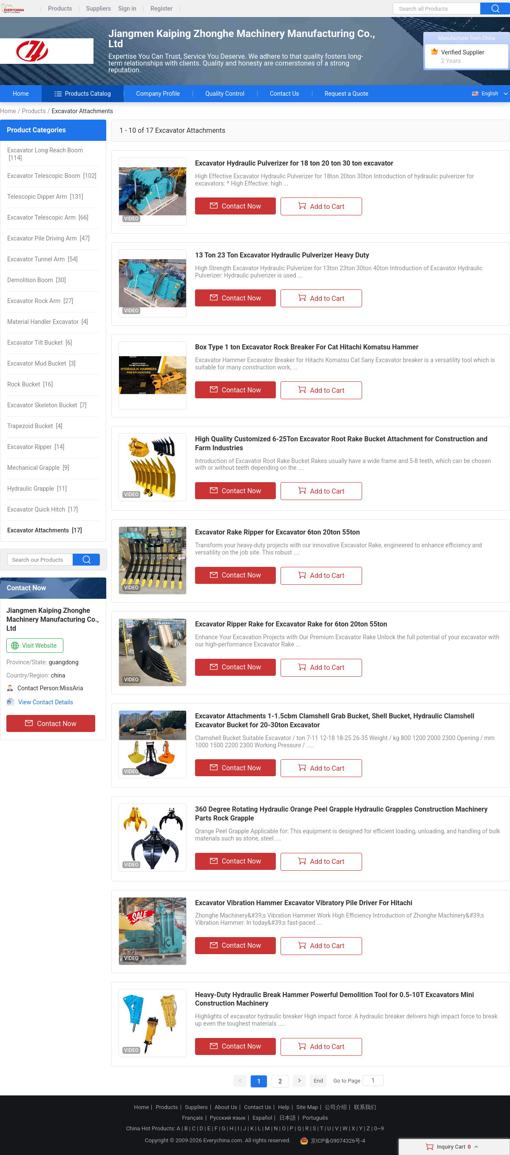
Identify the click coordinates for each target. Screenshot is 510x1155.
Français (192, 1118)
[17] (42, 509)
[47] (48, 238)
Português (315, 1118)
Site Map (307, 1107)
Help (283, 1107)
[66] (47, 217)
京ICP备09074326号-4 (333, 1141)
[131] (45, 196)
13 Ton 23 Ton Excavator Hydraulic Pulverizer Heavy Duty (282, 255)
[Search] (373, 1080)
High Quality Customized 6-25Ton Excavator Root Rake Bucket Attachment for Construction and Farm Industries (341, 443)
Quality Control (224, 93)
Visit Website (33, 646)
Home (21, 93)
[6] (39, 342)
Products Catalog (82, 93)
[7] (47, 405)
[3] (41, 363)
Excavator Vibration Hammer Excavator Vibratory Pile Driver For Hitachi (303, 903)
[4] (47, 321)
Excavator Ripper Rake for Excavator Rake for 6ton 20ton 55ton (291, 624)
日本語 (287, 1118)
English (484, 94)
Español (262, 1118)
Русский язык (228, 1118)
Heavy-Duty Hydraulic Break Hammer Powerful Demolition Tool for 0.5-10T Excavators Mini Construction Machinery (334, 999)
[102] (51, 175)
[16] (30, 384)
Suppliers (98, 8)
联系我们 (365, 1107)
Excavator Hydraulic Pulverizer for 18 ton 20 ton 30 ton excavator (294, 163)
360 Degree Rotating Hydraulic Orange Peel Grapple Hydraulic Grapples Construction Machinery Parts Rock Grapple (341, 813)
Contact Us (284, 93)
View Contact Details (45, 702)
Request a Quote (346, 93)
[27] (40, 300)
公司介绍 (336, 1107)
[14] (36, 446)
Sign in (127, 8)
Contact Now (50, 723)
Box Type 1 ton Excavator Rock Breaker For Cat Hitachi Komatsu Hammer (307, 347)
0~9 (379, 1128)
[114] (45, 154)
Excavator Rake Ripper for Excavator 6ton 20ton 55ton (277, 532)
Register (161, 8)
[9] (38, 467)
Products (60, 8)
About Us (226, 1107)
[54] (42, 259)
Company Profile (158, 93)
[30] (36, 280)
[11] (37, 488)
